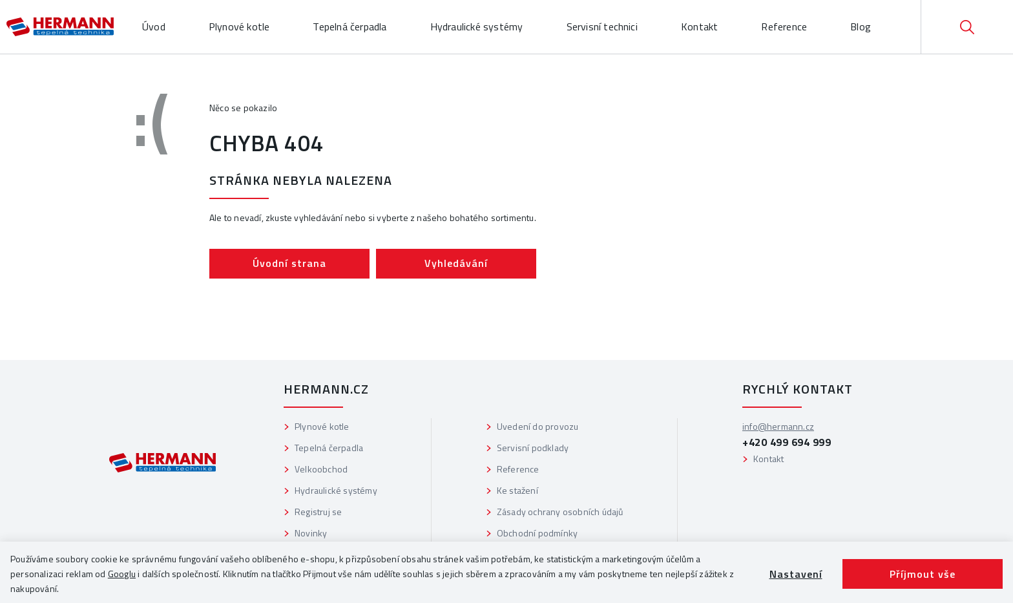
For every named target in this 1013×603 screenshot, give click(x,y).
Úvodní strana (289, 263)
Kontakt (699, 26)
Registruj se (318, 511)
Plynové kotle (239, 26)
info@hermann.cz (778, 426)
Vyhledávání (456, 263)
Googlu (122, 573)
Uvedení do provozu (538, 426)
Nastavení (795, 574)
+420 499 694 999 (786, 442)
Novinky (311, 532)
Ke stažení (517, 490)
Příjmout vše (923, 574)
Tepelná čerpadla (349, 26)
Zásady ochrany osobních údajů (560, 511)
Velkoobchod (321, 468)
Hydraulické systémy (476, 26)
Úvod (153, 26)
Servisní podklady (533, 447)
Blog (860, 26)
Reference (784, 26)
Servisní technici (602, 26)
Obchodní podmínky (537, 532)
